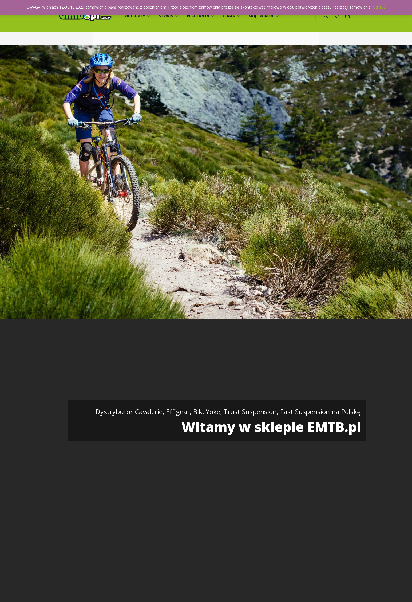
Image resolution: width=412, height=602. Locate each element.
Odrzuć (379, 7)
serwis (166, 16)
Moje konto (262, 16)
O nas (229, 16)
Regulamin (198, 16)
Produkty (135, 16)
